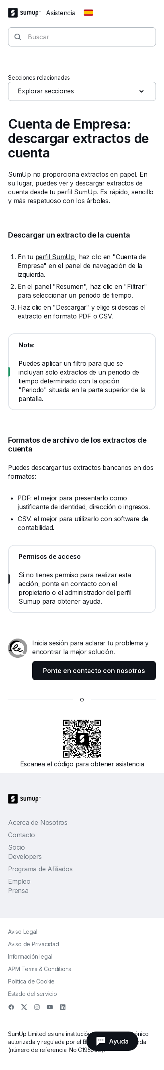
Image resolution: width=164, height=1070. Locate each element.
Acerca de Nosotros (38, 822)
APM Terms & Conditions (39, 968)
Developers (25, 856)
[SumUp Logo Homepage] (27, 13)
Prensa (18, 891)
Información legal (30, 956)
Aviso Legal (22, 931)
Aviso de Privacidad (33, 944)
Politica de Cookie (31, 981)
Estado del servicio (32, 993)
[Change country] (88, 12)
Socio (16, 847)
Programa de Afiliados (40, 869)
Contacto (21, 835)
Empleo (19, 881)
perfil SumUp (55, 257)
